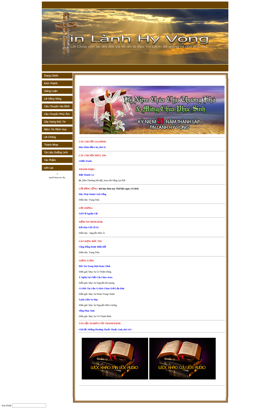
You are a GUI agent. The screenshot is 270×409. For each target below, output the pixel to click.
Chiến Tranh (85, 161)
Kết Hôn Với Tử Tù (89, 227)
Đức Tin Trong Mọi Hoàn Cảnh (94, 266)
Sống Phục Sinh (87, 310)
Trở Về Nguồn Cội (88, 213)
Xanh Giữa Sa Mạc (88, 299)
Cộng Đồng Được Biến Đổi (92, 246)
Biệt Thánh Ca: (86, 175)
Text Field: (7, 405)
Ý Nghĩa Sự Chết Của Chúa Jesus (95, 277)
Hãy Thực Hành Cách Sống (92, 194)
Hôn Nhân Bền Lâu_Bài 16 (92, 147)
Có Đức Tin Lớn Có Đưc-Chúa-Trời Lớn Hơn (101, 288)
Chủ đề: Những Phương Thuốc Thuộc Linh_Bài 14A (105, 329)
